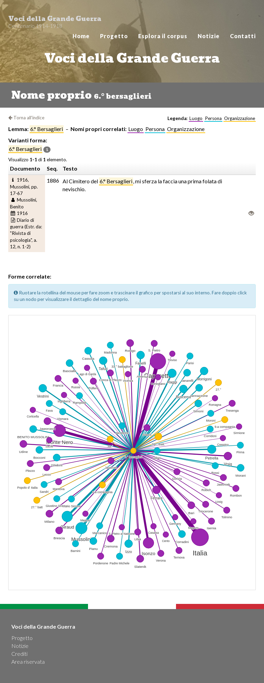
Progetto (114, 36)
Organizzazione (186, 129)
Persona (155, 129)
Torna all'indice (26, 117)
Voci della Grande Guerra (54, 21)
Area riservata (28, 661)
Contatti (243, 36)
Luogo (135, 129)
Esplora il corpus (162, 36)
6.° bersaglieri (46, 129)
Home (81, 36)
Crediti (19, 653)
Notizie (209, 36)
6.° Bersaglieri (116, 181)
